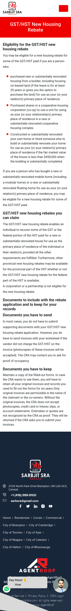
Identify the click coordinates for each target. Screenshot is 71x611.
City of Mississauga (37, 547)
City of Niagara (12, 540)
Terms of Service (13, 596)
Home (7, 518)
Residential (22, 518)
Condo (37, 518)
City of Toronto (12, 532)
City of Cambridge (41, 525)
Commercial (54, 518)
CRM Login (57, 596)
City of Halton (12, 547)
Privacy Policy (37, 596)
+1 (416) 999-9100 (23, 495)
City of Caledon (36, 540)
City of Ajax (33, 532)
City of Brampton (14, 525)
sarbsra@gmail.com (24, 501)
